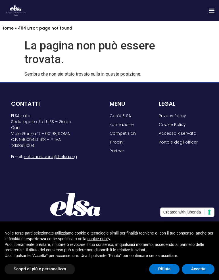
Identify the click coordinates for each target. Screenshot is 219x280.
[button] (211, 10)
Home (7, 28)
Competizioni (123, 133)
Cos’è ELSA (120, 116)
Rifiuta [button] (164, 269)
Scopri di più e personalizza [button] (40, 269)
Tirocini (117, 142)
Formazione (122, 124)
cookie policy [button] (98, 239)
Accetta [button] (198, 269)
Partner (117, 151)
